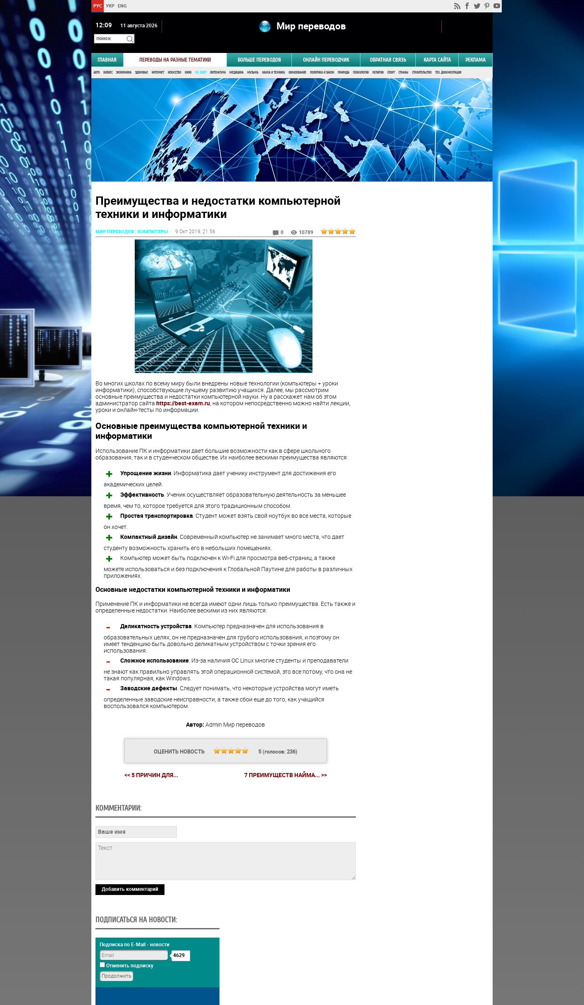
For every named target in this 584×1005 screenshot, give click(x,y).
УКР (110, 5)
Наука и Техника (273, 61)
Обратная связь (388, 48)
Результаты (422, 519)
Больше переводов (259, 48)
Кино (188, 61)
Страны (403, 61)
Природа (343, 61)
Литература (218, 61)
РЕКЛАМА (475, 48)
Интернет (158, 61)
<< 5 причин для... (148, 762)
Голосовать (423, 506)
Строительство (421, 61)
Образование (297, 61)
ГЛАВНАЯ (107, 48)
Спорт (391, 61)
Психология (361, 61)
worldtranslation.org (411, 962)
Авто (96, 61)
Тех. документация (448, 61)
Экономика (123, 61)
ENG (122, 5)
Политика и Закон (322, 61)
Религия (378, 61)
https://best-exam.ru (183, 390)
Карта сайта (437, 48)
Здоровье (141, 61)
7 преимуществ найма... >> (282, 762)
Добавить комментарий (130, 932)
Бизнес (107, 61)
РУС (97, 5)
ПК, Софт (200, 61)
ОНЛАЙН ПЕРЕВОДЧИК (326, 48)
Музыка (252, 61)
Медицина (236, 61)
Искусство (174, 61)
